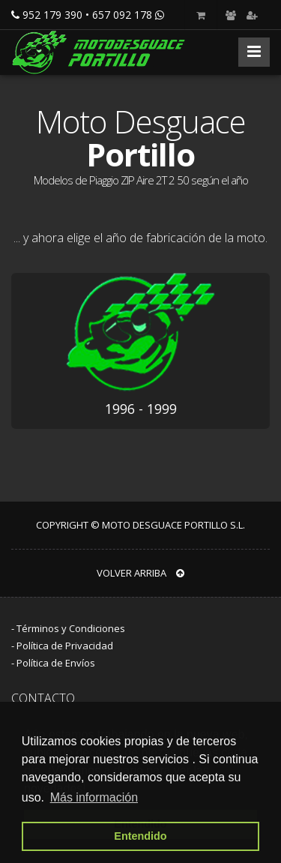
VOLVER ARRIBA (140, 573)
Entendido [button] (140, 836)
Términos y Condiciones (70, 628)
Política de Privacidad (64, 645)
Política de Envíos (55, 663)
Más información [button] (94, 797)
